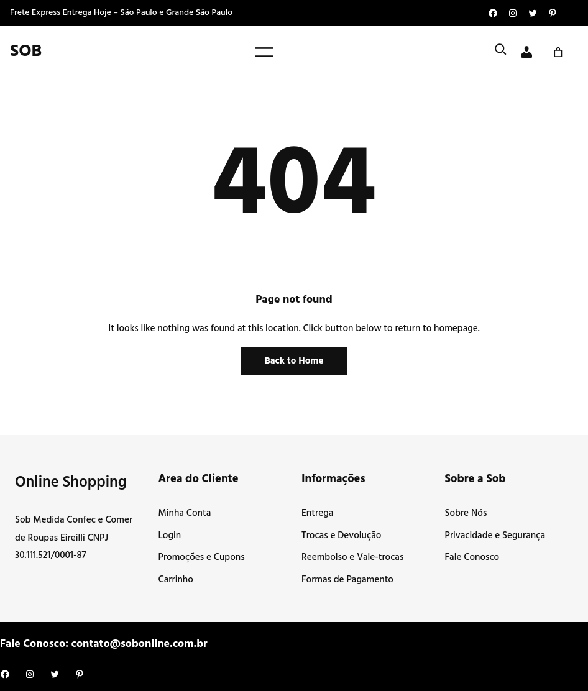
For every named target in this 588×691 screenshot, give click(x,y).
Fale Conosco (472, 557)
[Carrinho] (558, 52)
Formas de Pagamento (347, 579)
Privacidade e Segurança (495, 535)
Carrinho (175, 579)
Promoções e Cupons (201, 557)
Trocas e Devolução (341, 535)
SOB (26, 51)
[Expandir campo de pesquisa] (500, 51)
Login (169, 535)
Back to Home (293, 361)
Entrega (317, 513)
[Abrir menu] (264, 52)
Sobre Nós (466, 513)
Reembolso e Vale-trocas (352, 557)
